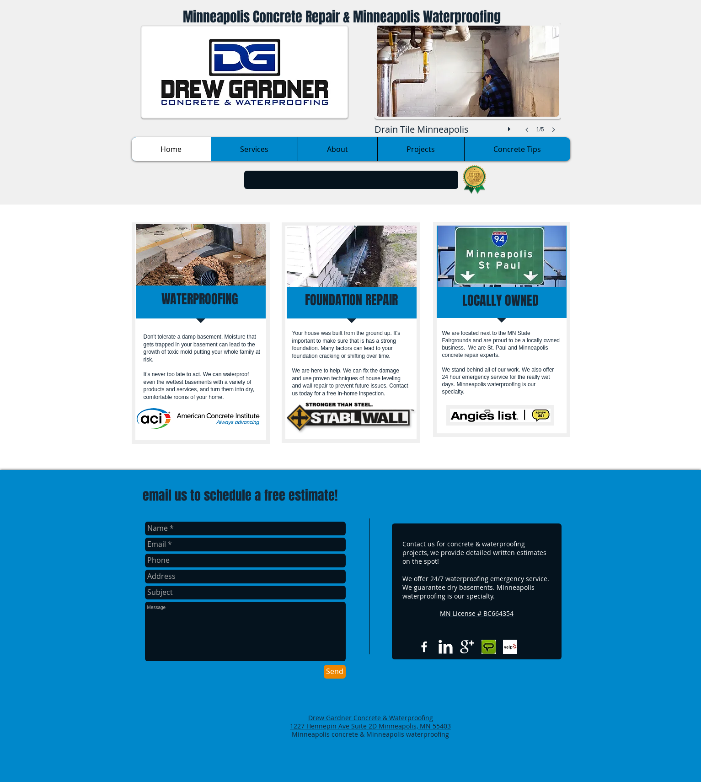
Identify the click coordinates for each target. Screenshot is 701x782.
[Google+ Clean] (467, 647)
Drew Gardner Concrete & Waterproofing (370, 717)
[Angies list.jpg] (489, 647)
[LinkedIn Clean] (446, 647)
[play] (510, 127)
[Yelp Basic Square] (510, 647)
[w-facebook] (424, 647)
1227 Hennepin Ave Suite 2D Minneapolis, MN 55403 (370, 726)
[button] (468, 87)
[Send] (335, 672)
